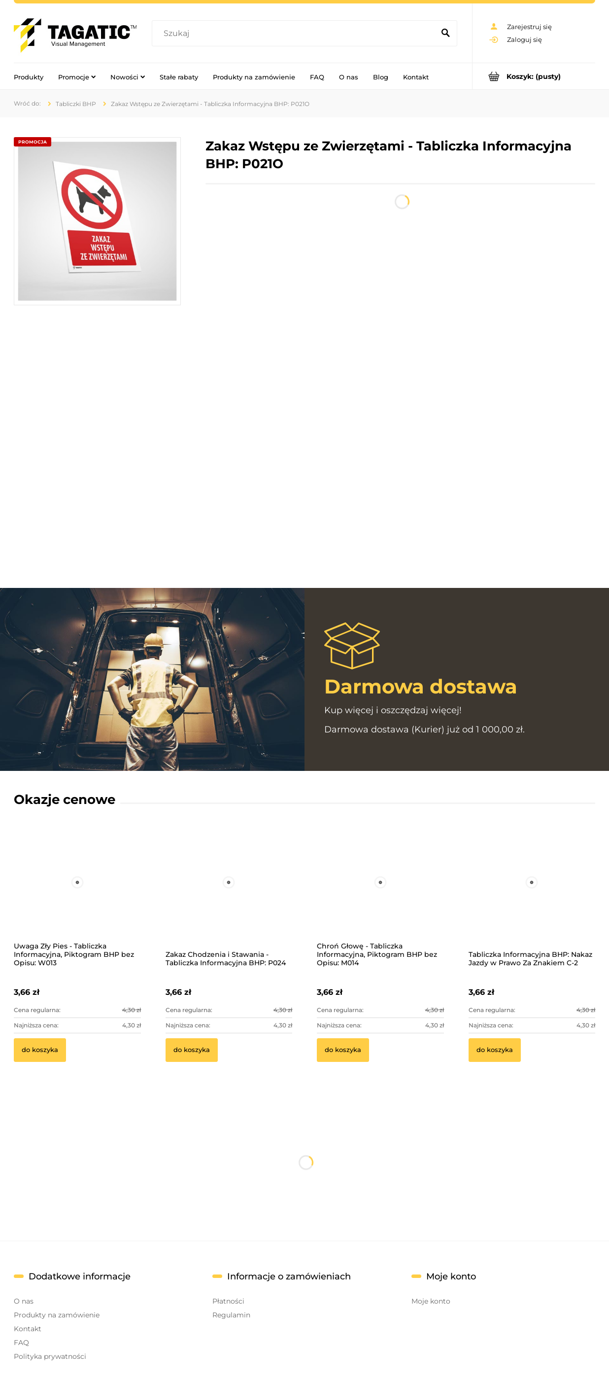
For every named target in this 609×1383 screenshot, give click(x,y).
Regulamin (231, 1314)
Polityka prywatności (50, 1356)
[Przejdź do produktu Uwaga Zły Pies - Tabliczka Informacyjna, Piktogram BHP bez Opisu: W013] (77, 895)
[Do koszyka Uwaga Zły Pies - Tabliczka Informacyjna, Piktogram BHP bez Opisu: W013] (40, 1050)
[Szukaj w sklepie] (295, 33)
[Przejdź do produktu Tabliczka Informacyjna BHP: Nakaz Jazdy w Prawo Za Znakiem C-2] (532, 895)
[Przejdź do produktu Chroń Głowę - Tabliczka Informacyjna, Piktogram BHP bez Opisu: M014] (380, 895)
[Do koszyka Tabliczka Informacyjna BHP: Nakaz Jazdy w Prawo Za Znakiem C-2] (495, 1050)
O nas (24, 1301)
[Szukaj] (445, 33)
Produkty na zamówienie (57, 1314)
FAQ (21, 1342)
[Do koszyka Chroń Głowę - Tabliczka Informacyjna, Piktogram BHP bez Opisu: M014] (343, 1050)
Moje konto (430, 1301)
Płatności (228, 1301)
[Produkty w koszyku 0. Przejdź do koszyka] (534, 76)
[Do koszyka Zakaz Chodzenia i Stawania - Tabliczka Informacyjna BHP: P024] (192, 1050)
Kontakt (27, 1328)
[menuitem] (28, 76)
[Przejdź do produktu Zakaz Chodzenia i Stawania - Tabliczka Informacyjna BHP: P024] (229, 895)
